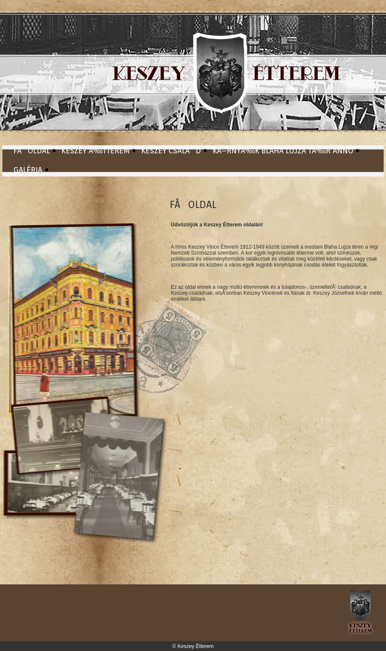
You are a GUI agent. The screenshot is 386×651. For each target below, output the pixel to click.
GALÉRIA (28, 169)
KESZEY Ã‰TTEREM (95, 150)
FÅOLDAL (32, 150)
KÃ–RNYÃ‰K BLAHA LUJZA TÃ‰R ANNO (283, 150)
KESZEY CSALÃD (171, 150)
